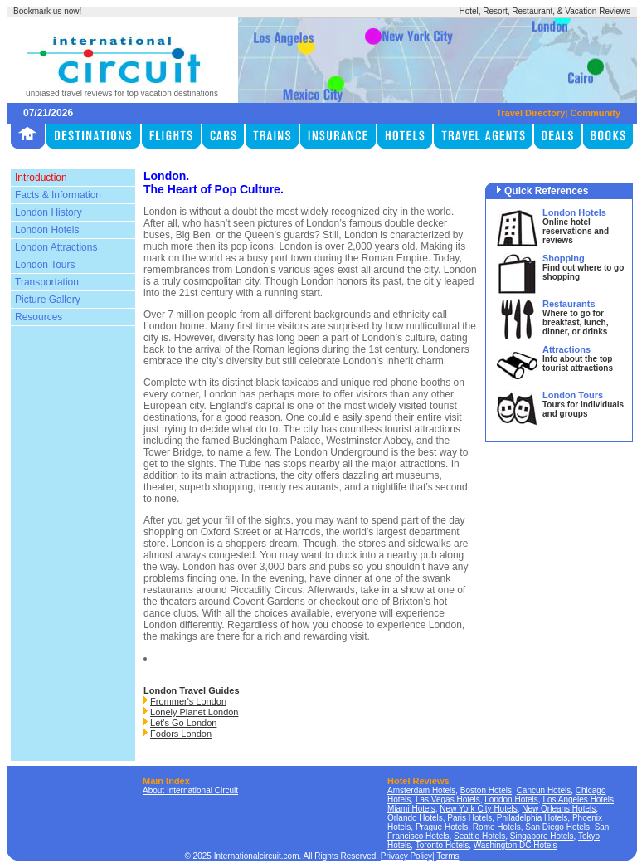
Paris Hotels (469, 817)
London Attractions (56, 247)
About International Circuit (190, 790)
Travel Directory (530, 113)
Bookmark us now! (47, 11)
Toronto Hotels (442, 845)
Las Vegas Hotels (448, 799)
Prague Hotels (442, 826)
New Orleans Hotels (559, 808)
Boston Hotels (486, 790)
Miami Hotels (411, 808)
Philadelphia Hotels (532, 817)
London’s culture (398, 338)
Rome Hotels (497, 826)
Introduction (41, 177)
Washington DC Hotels (515, 845)
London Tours (45, 265)
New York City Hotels (478, 808)
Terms (447, 856)
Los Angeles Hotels (578, 799)
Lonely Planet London (194, 712)
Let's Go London (183, 723)
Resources (38, 317)
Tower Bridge (172, 452)
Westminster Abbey (368, 440)
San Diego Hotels (557, 826)
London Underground (341, 452)
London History (48, 212)
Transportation (47, 282)
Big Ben (193, 235)
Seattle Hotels (479, 836)
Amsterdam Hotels (421, 790)
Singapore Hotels (542, 836)
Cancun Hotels (544, 790)
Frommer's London (188, 701)
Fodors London (181, 734)
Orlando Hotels (415, 817)
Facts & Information (58, 195)
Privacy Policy (406, 856)
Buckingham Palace (276, 440)
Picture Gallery (47, 299)
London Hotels (47, 230)
